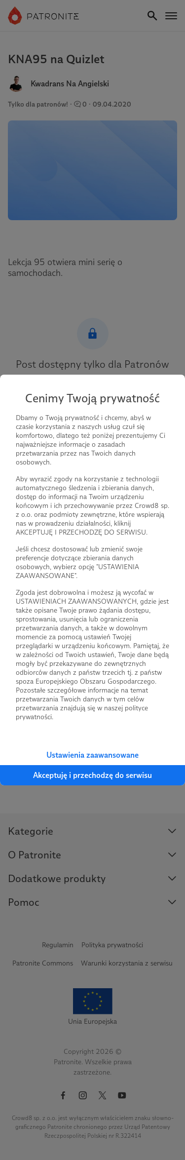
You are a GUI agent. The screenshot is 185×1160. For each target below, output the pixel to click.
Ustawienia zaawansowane (92, 755)
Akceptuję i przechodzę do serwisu (92, 775)
